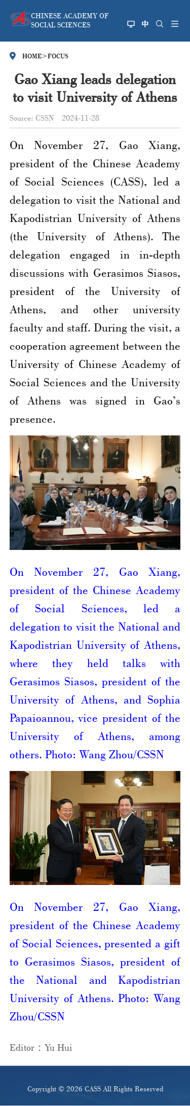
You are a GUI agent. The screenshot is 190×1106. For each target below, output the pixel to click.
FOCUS (58, 56)
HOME (32, 56)
